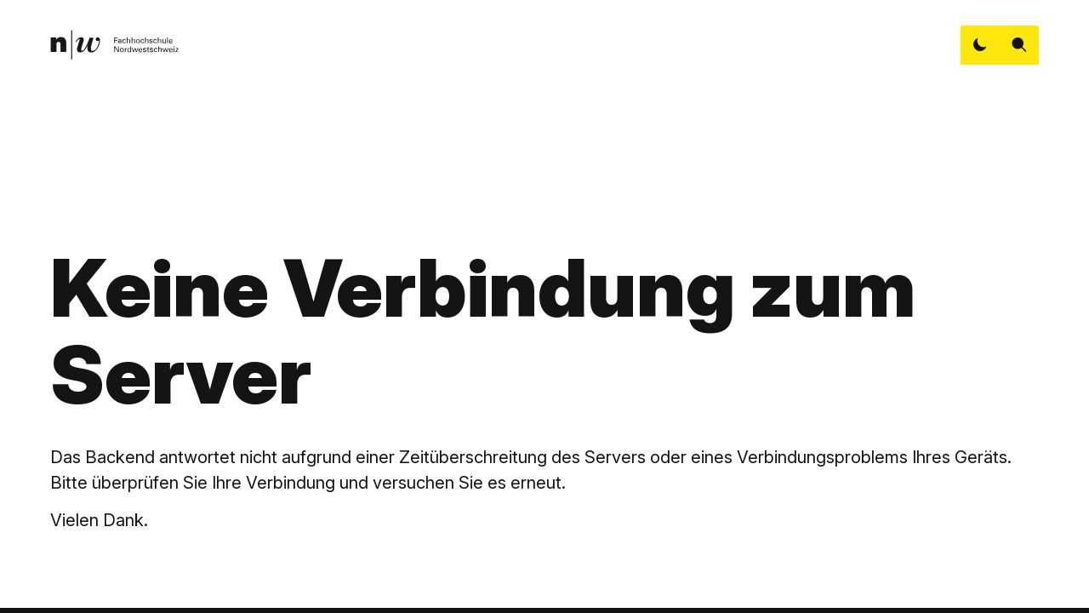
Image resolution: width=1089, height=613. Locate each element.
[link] (114, 45)
